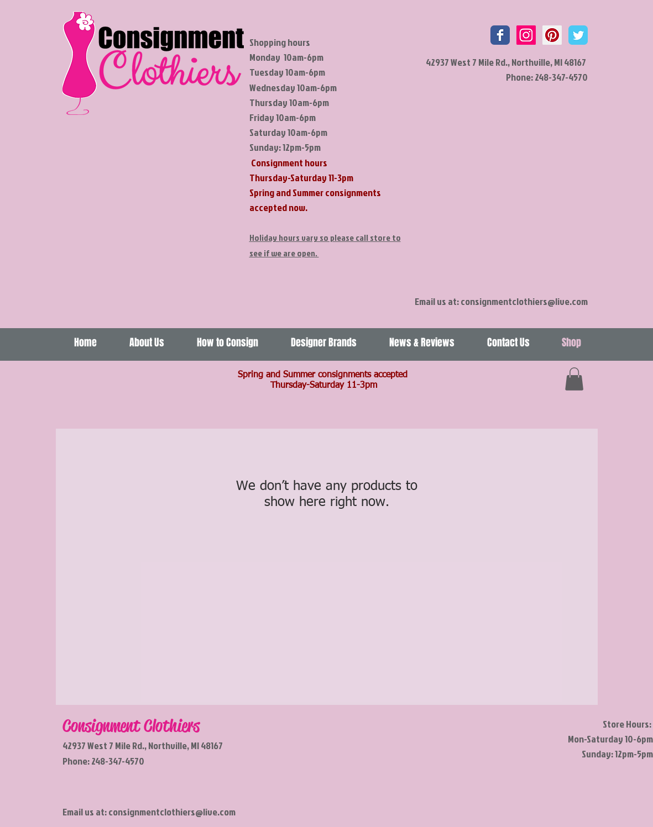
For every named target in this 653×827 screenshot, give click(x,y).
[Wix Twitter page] (578, 35)
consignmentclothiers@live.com (524, 301)
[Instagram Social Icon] (526, 35)
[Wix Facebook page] (500, 35)
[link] (574, 379)
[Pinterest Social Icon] (552, 35)
